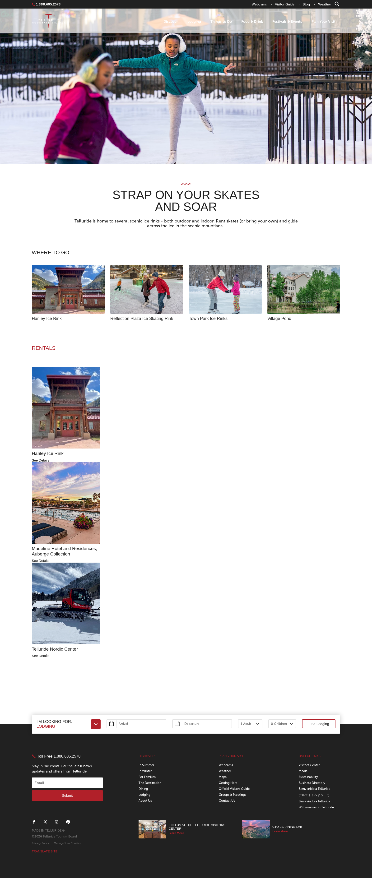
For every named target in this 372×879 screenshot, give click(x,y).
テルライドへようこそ (315, 795)
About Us (146, 801)
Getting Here (229, 783)
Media (303, 771)
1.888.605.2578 (48, 4)
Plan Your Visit (323, 21)
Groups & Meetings (233, 795)
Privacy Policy (40, 843)
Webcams (226, 766)
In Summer (147, 766)
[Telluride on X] (45, 822)
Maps (223, 777)
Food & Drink (252, 21)
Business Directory (313, 783)
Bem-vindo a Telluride (315, 802)
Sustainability (308, 777)
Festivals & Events (287, 21)
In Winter (145, 771)
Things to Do (221, 21)
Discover (170, 21)
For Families (148, 777)
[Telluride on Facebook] (34, 822)
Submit (67, 796)
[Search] (337, 3)
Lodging (194, 21)
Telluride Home (48, 21)
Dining (143, 789)
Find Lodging (318, 725)
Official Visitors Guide (235, 789)
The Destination (150, 783)
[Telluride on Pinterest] (68, 822)
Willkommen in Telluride (317, 808)
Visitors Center (310, 766)
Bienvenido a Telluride (315, 789)
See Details (41, 460)
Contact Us (227, 801)
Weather (225, 771)
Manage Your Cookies (67, 843)
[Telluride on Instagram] (57, 822)
